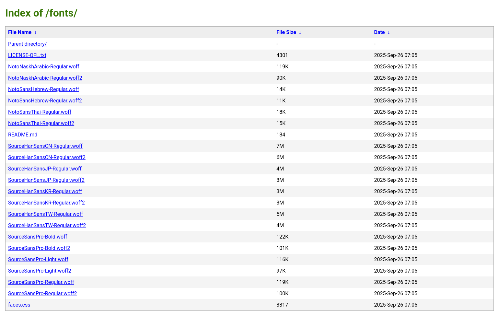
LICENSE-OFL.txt (27, 55)
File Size (286, 32)
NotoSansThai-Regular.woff (39, 112)
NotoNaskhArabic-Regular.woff (43, 67)
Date (379, 32)
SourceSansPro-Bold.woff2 (39, 248)
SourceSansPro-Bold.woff (37, 237)
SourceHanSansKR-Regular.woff (45, 191)
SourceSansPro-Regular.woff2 (42, 293)
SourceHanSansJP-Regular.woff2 (46, 180)
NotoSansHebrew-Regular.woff (43, 89)
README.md (22, 135)
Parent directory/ (27, 44)
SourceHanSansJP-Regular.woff (45, 169)
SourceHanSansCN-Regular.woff (45, 146)
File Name (19, 32)
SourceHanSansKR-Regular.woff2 (46, 203)
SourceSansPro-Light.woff (38, 259)
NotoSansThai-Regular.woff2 (41, 123)
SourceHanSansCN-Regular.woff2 (47, 157)
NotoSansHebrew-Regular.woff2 (45, 101)
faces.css (19, 305)
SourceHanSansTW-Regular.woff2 (47, 225)
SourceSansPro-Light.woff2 (39, 271)
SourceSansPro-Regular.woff (41, 282)
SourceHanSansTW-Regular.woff (45, 214)
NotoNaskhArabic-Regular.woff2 (45, 78)
